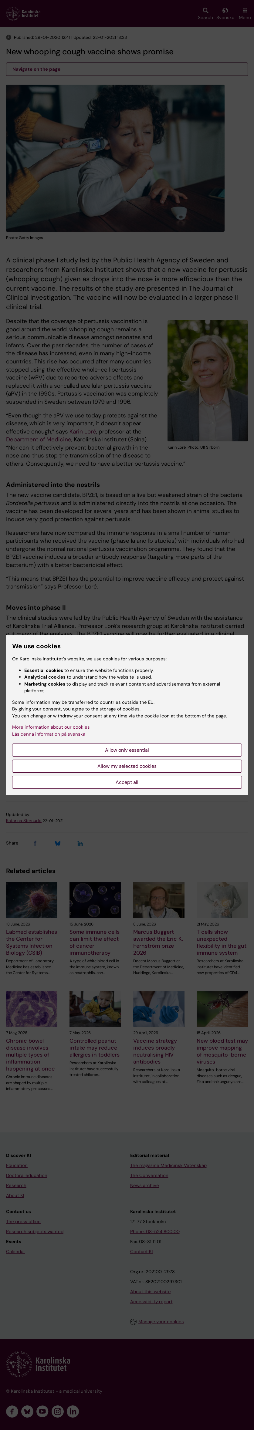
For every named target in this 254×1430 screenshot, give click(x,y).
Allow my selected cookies (127, 766)
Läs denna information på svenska (48, 734)
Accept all (127, 782)
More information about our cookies (51, 727)
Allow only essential (127, 750)
